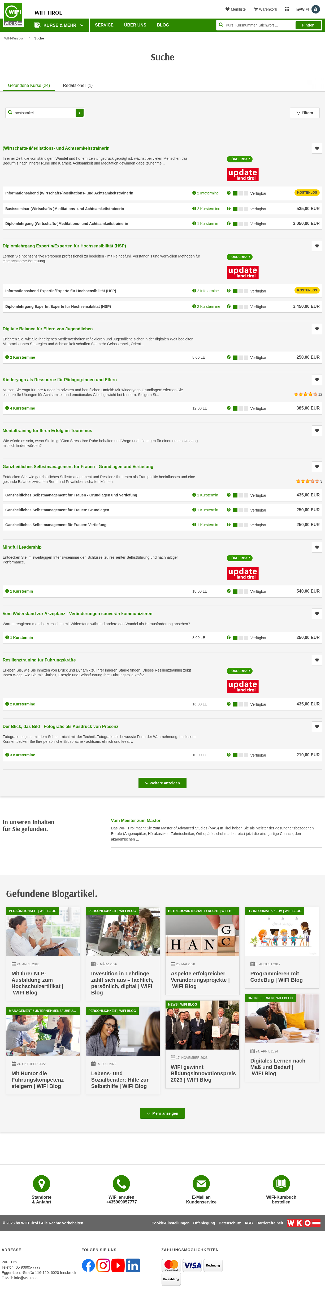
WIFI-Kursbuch (14, 38)
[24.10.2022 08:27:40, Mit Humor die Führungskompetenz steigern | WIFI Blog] (43, 1054)
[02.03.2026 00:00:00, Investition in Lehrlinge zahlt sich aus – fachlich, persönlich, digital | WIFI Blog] (123, 957)
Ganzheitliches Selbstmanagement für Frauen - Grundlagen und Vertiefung (78, 466)
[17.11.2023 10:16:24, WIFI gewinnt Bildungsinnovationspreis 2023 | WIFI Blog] (201, 1048)
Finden (308, 25)
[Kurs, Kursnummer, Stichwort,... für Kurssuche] (45, 113)
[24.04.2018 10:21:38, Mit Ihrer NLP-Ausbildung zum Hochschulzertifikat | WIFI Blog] (43, 957)
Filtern (305, 113)
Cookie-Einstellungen (170, 1223)
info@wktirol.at (26, 1278)
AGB (249, 1223)
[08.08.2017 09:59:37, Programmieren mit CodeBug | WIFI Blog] (282, 950)
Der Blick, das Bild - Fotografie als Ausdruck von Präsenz (60, 726)
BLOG (163, 25)
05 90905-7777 (28, 1267)
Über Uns (135, 25)
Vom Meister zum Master (135, 820)
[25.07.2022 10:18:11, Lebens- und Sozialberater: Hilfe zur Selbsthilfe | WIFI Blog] (122, 1055)
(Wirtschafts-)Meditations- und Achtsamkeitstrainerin (56, 148)
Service (104, 25)
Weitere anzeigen (162, 781)
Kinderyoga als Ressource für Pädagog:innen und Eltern (60, 379)
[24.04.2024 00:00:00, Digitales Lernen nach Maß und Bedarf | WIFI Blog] (280, 1042)
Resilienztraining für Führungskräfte (39, 660)
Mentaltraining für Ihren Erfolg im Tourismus (47, 430)
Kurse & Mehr (55, 24)
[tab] (29, 84)
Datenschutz (230, 1223)
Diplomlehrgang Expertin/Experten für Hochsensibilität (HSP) (64, 246)
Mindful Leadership (22, 547)
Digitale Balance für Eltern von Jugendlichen (48, 329)
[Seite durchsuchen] (269, 25)
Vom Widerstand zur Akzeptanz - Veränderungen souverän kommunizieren (77, 613)
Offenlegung (204, 1223)
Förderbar (239, 159)
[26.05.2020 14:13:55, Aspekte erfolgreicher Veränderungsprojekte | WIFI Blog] (202, 953)
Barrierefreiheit (270, 1223)
